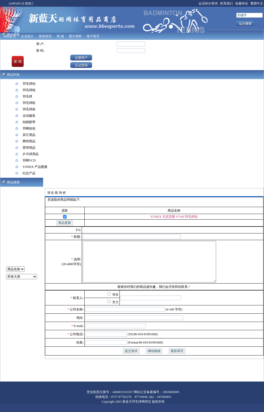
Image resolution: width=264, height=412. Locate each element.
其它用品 (29, 135)
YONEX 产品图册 (35, 167)
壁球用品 (29, 148)
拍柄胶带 (29, 122)
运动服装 (29, 116)
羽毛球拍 (29, 84)
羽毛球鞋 (29, 103)
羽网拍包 (29, 128)
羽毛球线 (29, 90)
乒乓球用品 (31, 154)
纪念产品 (29, 173)
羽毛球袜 (29, 109)
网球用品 (29, 141)
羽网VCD (29, 160)
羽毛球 (27, 96)
